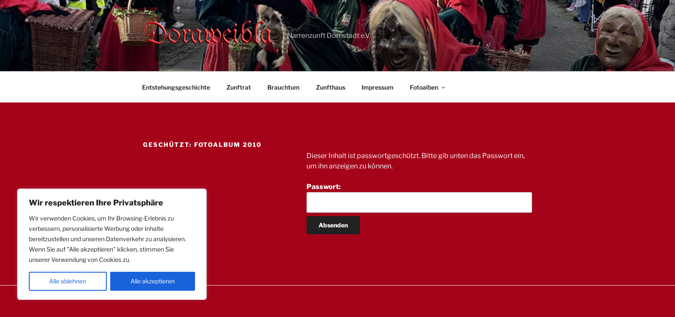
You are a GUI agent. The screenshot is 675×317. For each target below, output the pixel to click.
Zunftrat (238, 87)
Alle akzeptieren (152, 281)
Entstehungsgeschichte (176, 87)
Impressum (377, 87)
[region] (112, 244)
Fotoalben (428, 87)
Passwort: (419, 198)
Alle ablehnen (67, 281)
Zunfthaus (330, 87)
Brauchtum (283, 87)
